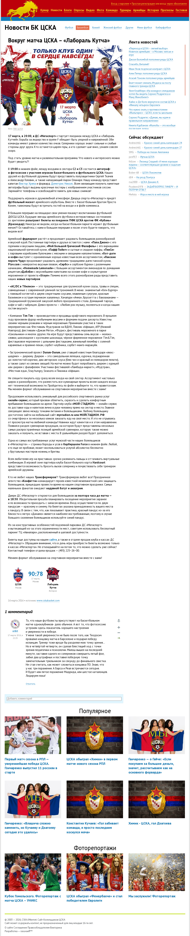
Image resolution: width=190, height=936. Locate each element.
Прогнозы (167, 10)
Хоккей (96, 27)
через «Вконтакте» (177, 3)
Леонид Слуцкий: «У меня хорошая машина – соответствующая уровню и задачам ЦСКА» (155, 165)
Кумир (44, 10)
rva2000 (133, 182)
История (153, 10)
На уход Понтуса (145, 177)
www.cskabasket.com (48, 600)
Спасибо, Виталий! (139, 64)
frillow (132, 161)
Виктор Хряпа (27, 183)
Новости (56, 10)
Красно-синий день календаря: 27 (163, 147)
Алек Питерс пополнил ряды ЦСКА (148, 73)
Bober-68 (134, 172)
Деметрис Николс (62, 183)
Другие (129, 27)
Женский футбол (112, 27)
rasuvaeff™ (27, 931)
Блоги (68, 10)
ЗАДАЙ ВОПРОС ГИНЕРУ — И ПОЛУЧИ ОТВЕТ (153, 188)
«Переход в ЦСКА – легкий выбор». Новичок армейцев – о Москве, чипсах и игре (151, 51)
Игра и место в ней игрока (154, 194)
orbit (15, 631)
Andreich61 (135, 143)
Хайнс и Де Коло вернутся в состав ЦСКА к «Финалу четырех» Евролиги (152, 103)
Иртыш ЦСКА (147, 156)
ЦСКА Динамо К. (150, 182)
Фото (100, 10)
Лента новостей (143, 42)
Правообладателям (39, 927)
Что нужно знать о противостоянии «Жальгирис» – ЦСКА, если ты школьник (150, 111)
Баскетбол (82, 27)
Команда (112, 10)
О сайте (9, 927)
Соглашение (20, 927)
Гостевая (181, 10)
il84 (131, 177)
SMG (131, 152)
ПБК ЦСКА (18, 128)
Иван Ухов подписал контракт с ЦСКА (149, 69)
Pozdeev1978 (136, 186)
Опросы (79, 10)
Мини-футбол (144, 27)
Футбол (69, 27)
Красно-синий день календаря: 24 (163, 143)
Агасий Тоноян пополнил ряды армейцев (152, 78)
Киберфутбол (163, 27)
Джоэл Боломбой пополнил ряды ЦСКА (151, 59)
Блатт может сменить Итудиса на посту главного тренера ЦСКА (150, 84)
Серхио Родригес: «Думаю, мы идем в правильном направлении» (149, 119)
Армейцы (139, 10)
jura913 (133, 156)
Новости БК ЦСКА (30, 27)
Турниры (125, 10)
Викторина (56, 927)
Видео (90, 10)
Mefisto (133, 194)
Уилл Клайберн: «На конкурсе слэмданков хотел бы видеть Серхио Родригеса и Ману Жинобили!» (152, 94)
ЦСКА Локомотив (151, 172)
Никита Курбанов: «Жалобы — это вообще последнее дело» (152, 127)
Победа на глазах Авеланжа (153, 152)
